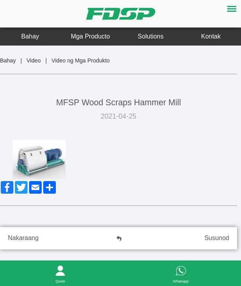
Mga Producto (90, 36)
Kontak (211, 36)
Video (34, 60)
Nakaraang (23, 238)
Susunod (216, 238)
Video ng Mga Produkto (81, 60)
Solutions (151, 36)
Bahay (30, 36)
